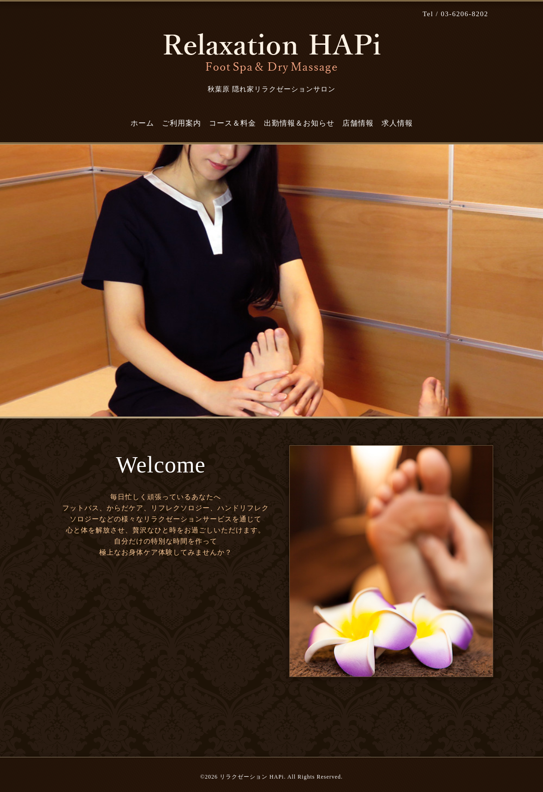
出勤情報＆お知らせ (299, 123)
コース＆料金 (232, 123)
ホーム (142, 123)
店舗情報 (358, 123)
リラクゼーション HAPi (252, 777)
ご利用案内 (181, 123)
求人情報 (397, 123)
